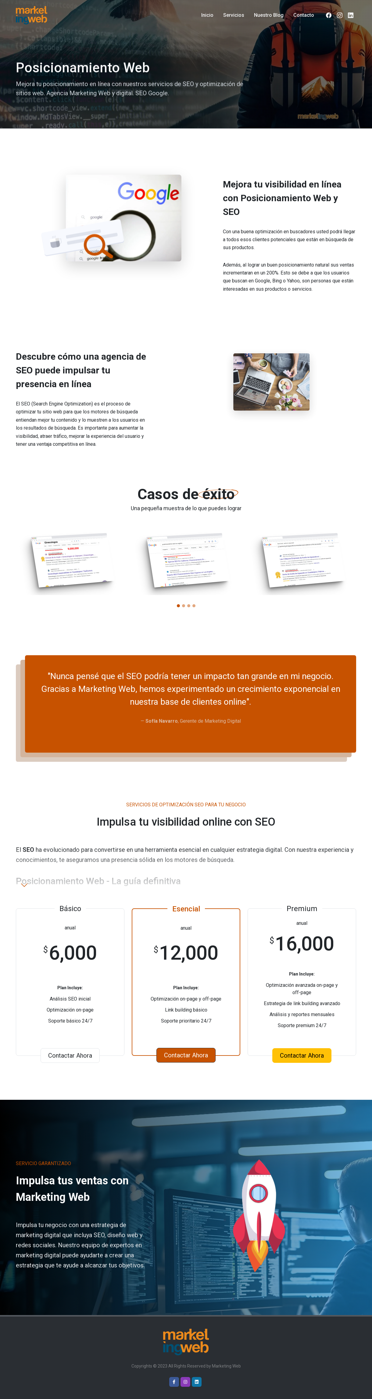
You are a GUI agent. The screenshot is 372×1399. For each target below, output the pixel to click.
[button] (178, 605)
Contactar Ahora (70, 1055)
